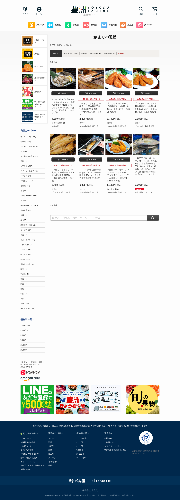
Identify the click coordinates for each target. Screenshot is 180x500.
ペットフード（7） (28, 259)
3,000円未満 (25, 325)
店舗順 (121, 53)
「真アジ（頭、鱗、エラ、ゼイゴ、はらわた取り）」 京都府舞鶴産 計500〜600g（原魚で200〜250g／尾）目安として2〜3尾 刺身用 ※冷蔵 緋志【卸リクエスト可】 (146, 166)
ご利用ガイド (26, 446)
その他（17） (26, 186)
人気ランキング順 (70, 53)
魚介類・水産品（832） (30, 156)
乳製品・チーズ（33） (29, 196)
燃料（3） (24, 215)
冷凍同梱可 (53, 462)
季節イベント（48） (28, 308)
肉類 (50, 450)
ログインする (26, 438)
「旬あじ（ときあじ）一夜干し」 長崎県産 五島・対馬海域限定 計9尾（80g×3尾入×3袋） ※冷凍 (90, 109)
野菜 (50, 442)
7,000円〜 (24, 340)
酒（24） (24, 200)
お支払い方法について (30, 454)
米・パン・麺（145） (29, 137)
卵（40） (24, 191)
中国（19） (25, 294)
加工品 (126, 25)
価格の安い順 (95, 53)
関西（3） (24, 284)
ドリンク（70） (26, 176)
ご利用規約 (108, 442)
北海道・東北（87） (28, 264)
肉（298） (24, 151)
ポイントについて (28, 462)
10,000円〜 (25, 345)
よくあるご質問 (27, 450)
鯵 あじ (69, 45)
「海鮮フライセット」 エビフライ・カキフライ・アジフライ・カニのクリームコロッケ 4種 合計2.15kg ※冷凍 (118, 175)
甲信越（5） (25, 274)
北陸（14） (25, 289)
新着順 (84, 53)
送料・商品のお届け (29, 458)
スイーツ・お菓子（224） (30, 171)
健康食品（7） (26, 210)
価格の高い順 (109, 53)
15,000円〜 (25, 350)
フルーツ (36, 25)
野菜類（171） (26, 142)
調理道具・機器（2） (29, 225)
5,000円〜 (24, 335)
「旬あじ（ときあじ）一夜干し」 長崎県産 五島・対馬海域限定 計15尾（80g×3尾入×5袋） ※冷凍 (63, 175)
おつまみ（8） (26, 250)
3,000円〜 (24, 330)
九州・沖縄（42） (27, 304)
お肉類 (90, 25)
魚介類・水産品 (56, 45)
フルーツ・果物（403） (30, 147)
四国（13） (25, 299)
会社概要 (108, 438)
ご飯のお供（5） (27, 245)
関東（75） (25, 269)
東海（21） (25, 279)
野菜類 (72, 25)
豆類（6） (24, 161)
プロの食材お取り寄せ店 (89, 126)
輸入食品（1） (26, 254)
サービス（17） (26, 230)
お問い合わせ (26, 469)
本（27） (24, 220)
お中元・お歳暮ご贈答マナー (32, 465)
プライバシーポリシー (113, 446)
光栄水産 (55, 126)
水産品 (54, 25)
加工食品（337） (27, 166)
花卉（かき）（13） (28, 240)
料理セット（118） (28, 181)
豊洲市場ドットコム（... (144, 192)
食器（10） (25, 235)
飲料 (50, 465)
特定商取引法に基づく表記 (115, 450)
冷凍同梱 (109, 25)
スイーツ (144, 25)
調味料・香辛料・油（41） (31, 205)
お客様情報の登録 (28, 442)
